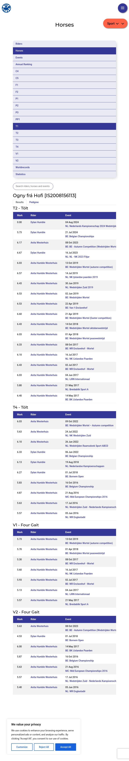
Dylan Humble (38, 222)
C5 (17, 78)
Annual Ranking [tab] (24, 64)
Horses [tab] (19, 50)
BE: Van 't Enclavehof (76, 307)
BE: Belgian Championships (79, 236)
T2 (17, 133)
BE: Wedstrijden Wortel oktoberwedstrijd (86, 328)
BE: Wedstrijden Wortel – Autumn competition (89, 425)
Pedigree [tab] (34, 202)
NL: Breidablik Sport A (77, 389)
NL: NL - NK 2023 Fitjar (77, 256)
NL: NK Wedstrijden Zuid (78, 435)
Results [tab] (20, 202)
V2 (17, 160)
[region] (44, 736)
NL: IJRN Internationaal (77, 379)
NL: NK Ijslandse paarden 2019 (81, 277)
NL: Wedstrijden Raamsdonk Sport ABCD (86, 445)
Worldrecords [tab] (23, 167)
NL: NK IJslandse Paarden (79, 358)
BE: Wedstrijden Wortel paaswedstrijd (85, 338)
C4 (17, 71)
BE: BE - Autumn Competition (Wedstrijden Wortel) (91, 246)
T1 (17, 126)
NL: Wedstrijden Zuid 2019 (79, 287)
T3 (17, 140)
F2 (17, 92)
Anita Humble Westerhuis (44, 263)
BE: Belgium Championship (79, 486)
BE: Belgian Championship (79, 456)
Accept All (65, 747)
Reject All (44, 747)
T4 (17, 146)
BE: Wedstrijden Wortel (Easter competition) (88, 318)
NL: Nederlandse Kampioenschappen (84, 466)
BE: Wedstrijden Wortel (77, 297)
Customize (22, 747)
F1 (17, 85)
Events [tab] (19, 57)
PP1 (18, 119)
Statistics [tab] (21, 174)
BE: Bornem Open (74, 476)
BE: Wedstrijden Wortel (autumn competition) (89, 267)
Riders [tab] (19, 43)
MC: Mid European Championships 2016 (86, 496)
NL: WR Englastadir (75, 517)
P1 (17, 98)
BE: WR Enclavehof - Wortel (79, 348)
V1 (17, 153)
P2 (17, 105)
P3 (17, 112)
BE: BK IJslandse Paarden (78, 399)
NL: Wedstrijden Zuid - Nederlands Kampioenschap (92, 507)
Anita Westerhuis (39, 242)
